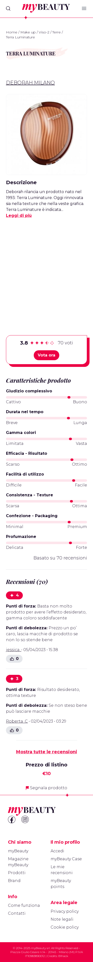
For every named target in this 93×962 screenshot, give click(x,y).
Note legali (62, 919)
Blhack (63, 956)
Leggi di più (19, 215)
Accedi (57, 851)
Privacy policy (65, 911)
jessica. (13, 649)
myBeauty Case (66, 859)
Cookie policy (65, 927)
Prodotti (17, 872)
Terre (56, 32)
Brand (14, 880)
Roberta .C (17, 721)
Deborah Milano (30, 83)
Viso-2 (44, 32)
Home (11, 32)
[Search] (8, 8)
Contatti (17, 913)
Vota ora (46, 355)
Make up (28, 32)
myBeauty (18, 851)
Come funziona (24, 905)
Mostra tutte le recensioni (46, 752)
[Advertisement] (46, 269)
